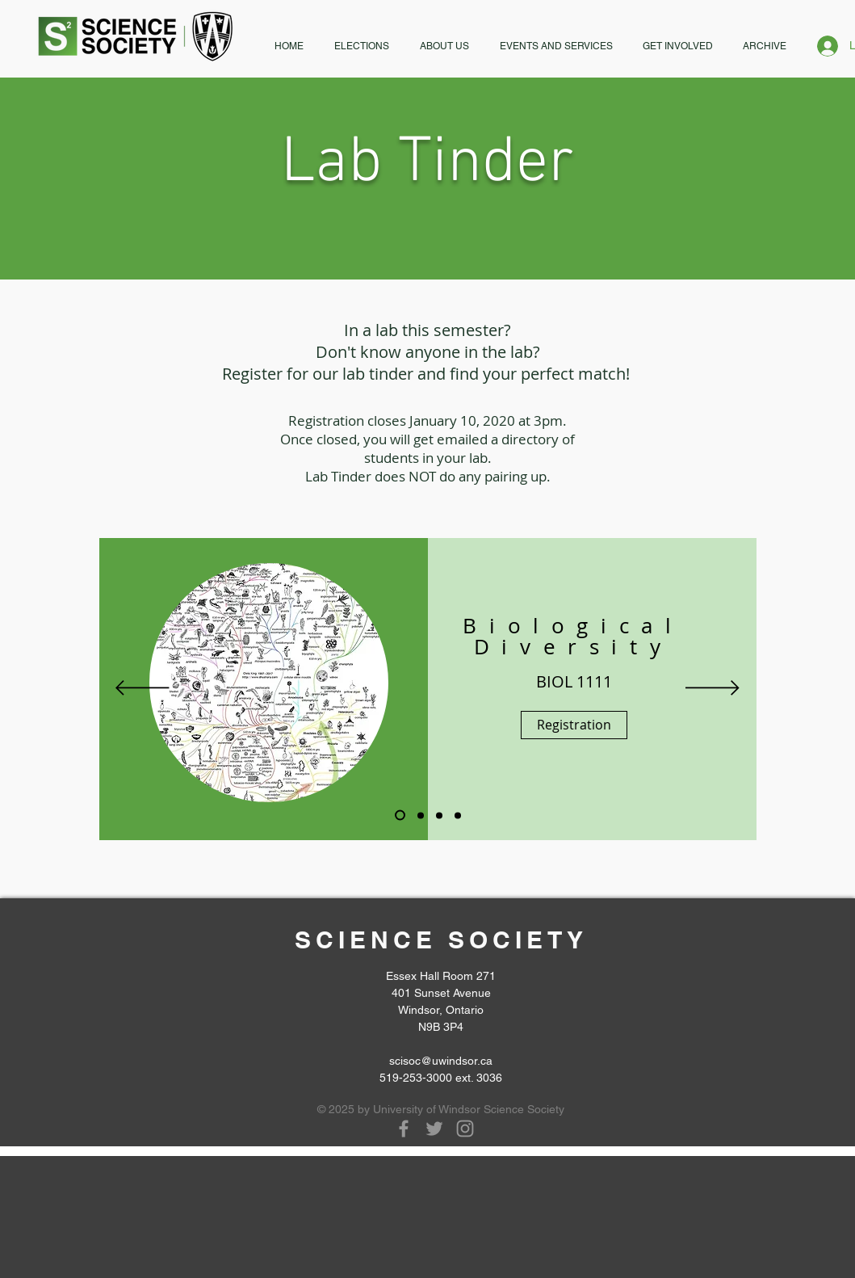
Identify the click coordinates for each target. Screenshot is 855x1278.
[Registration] (574, 725)
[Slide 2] (420, 815)
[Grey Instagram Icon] (465, 1128)
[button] (361, 46)
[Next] (712, 689)
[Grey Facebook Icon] (403, 1128)
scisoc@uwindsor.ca (440, 1060)
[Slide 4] (439, 815)
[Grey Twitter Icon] (434, 1128)
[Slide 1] (400, 815)
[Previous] (142, 689)
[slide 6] (458, 815)
